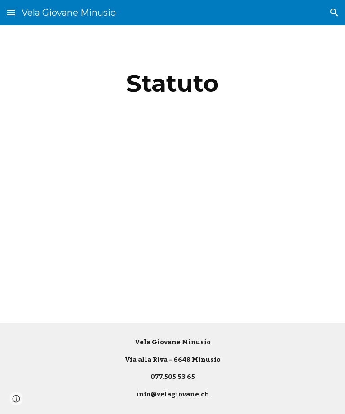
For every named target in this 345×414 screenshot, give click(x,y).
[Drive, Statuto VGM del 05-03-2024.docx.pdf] (172, 232)
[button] (11, 12)
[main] (172, 83)
